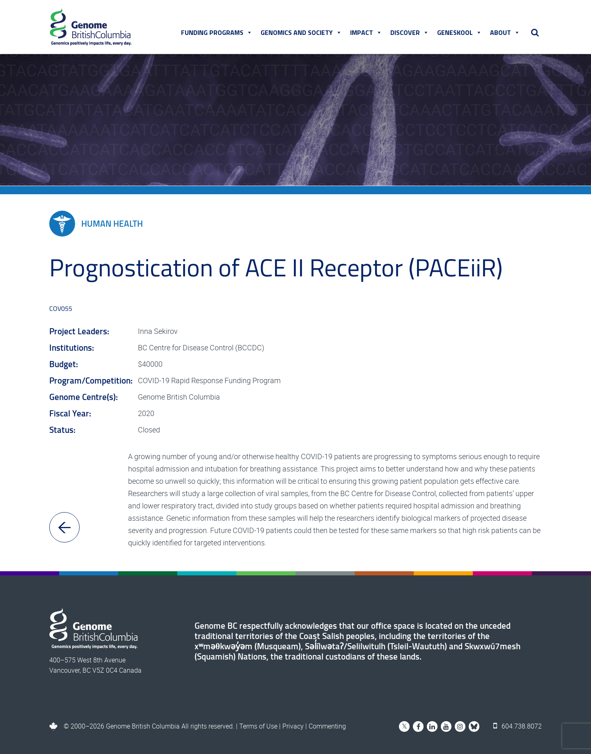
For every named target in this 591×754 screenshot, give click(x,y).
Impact (366, 32)
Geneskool (459, 32)
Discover (409, 32)
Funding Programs (216, 32)
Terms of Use (258, 726)
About (505, 32)
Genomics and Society (301, 32)
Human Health (96, 224)
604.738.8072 (517, 726)
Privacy (293, 726)
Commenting (327, 726)
